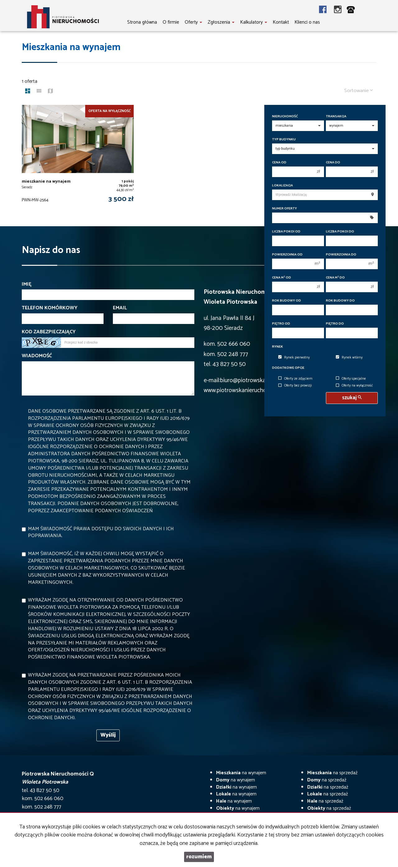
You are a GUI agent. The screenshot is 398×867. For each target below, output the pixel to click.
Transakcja (336, 116)
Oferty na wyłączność (354, 386)
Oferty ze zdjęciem (295, 379)
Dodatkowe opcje (288, 368)
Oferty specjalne (351, 379)
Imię (26, 284)
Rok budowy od (286, 300)
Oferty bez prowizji (295, 386)
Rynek (277, 346)
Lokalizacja (282, 185)
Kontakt (281, 22)
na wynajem (241, 773)
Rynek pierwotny (294, 357)
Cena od (279, 162)
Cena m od (281, 277)
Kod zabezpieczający (49, 332)
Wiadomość (37, 356)
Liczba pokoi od (286, 231)
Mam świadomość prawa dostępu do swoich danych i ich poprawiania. (101, 532)
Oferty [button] (193, 22)
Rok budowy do (340, 300)
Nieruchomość (285, 116)
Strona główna (142, 22)
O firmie (171, 22)
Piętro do (335, 323)
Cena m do (335, 277)
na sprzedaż (332, 773)
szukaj (352, 398)
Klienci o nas (307, 22)
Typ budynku (284, 139)
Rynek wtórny (349, 357)
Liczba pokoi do (340, 231)
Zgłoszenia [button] (221, 22)
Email (120, 308)
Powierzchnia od (287, 254)
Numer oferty (284, 208)
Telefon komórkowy (49, 308)
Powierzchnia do (341, 254)
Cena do (333, 162)
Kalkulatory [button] (253, 22)
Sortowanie (358, 91)
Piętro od (281, 323)
